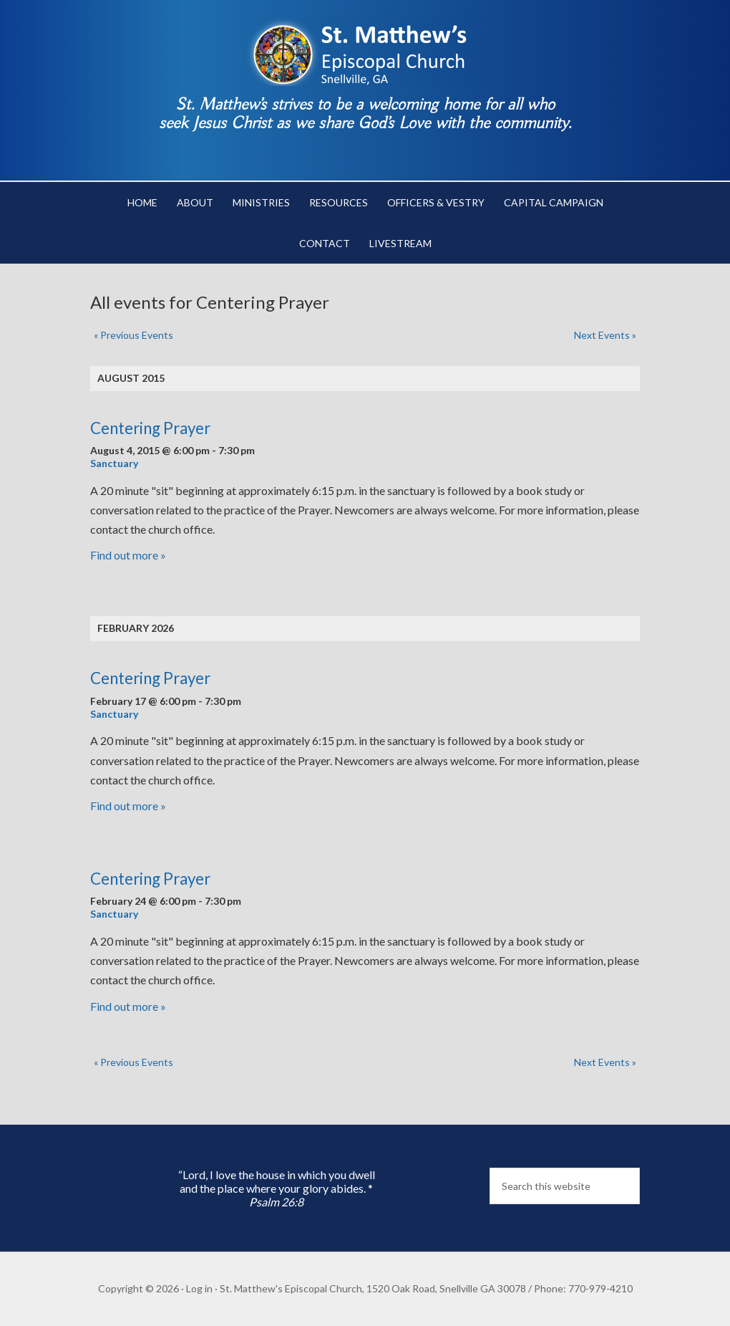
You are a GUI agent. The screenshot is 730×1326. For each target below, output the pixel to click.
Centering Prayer (150, 428)
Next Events (605, 335)
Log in (199, 1288)
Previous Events (133, 335)
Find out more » (128, 555)
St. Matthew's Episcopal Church (365, 50)
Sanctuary (114, 463)
